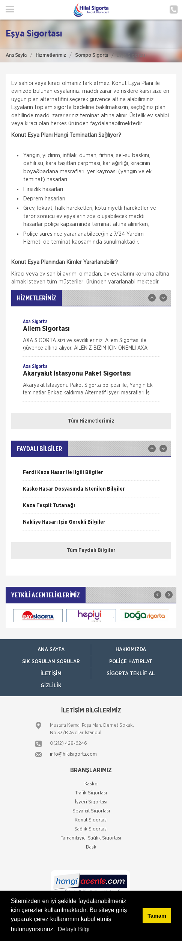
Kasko (91, 784)
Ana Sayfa (16, 55)
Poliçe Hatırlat (130, 661)
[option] (91, 337)
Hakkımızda (131, 649)
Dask (91, 847)
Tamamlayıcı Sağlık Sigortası (91, 838)
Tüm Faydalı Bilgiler (91, 550)
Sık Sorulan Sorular (51, 661)
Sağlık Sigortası (91, 829)
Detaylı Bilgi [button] (73, 929)
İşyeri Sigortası (91, 802)
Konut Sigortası (91, 820)
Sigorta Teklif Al (131, 673)
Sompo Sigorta (91, 55)
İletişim (51, 673)
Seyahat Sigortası (91, 811)
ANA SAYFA (51, 649)
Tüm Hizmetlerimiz (91, 421)
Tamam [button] (156, 916)
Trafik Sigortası (91, 793)
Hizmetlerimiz (51, 55)
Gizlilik (51, 685)
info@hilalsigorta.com (73, 754)
